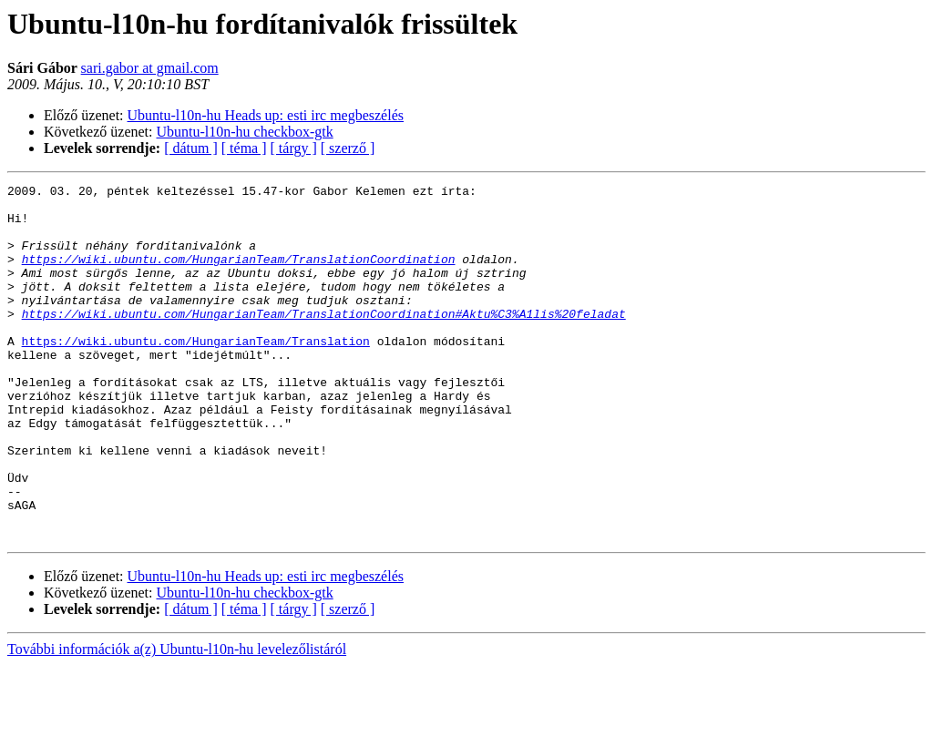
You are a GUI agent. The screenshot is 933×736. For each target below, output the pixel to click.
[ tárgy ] (294, 148)
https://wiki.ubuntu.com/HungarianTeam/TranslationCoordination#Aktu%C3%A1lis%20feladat (324, 340)
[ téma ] (244, 148)
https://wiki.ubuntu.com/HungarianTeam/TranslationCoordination (239, 275)
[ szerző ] (348, 148)
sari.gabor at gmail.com (150, 68)
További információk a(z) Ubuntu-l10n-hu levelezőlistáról (176, 720)
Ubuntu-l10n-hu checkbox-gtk (245, 131)
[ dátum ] (191, 148)
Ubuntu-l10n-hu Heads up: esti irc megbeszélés (266, 115)
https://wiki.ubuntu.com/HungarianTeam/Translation (196, 373)
